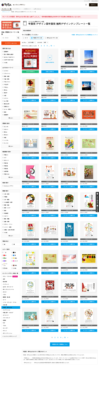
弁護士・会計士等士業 (9, 229)
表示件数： (40, 42)
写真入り (6, 154)
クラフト (6, 98)
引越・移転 (6, 79)
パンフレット (6, 284)
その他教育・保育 (8, 202)
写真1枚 (6, 163)
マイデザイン (16, 9)
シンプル (6, 140)
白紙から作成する (50, 71)
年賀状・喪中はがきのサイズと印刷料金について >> (85, 34)
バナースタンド (6, 317)
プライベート (7, 73)
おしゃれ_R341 (64, 327)
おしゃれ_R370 (64, 126)
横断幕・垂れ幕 (6, 297)
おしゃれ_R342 (44, 327)
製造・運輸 (6, 218)
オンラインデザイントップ (10, 336)
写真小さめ (6, 174)
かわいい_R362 (64, 183)
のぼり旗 (5, 304)
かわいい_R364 (25, 183)
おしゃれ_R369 (83, 126)
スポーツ (6, 216)
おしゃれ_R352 (83, 241)
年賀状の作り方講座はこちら (60, 344)
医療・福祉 (6, 205)
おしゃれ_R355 (44, 241)
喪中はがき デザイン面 (52, 38)
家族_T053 (63, 68)
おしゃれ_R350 (44, 270)
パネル (4, 294)
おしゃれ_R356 (25, 241)
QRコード (6, 160)
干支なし (6, 87)
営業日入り (6, 106)
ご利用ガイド (27, 9)
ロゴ (5, 157)
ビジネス (6, 70)
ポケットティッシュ (7, 333)
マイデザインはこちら (11, 43)
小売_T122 (82, 97)
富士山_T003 (83, 68)
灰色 (5, 268)
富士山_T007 (25, 126)
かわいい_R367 (44, 155)
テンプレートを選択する (69, 71)
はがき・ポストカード (8, 286)
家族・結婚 (6, 76)
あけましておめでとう (9, 57)
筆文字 (5, 92)
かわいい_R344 (83, 298)
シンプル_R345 (64, 298)
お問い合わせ (37, 9)
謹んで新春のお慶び (8, 54)
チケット (5, 330)
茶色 (15, 265)
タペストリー (6, 315)
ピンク (15, 261)
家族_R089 (43, 97)
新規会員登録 (94, 1)
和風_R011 (24, 97)
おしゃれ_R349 (64, 270)
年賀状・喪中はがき (7, 307)
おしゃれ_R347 (25, 298)
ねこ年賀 (6, 101)
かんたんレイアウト (8, 186)
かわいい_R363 (44, 183)
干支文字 (6, 84)
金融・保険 (6, 221)
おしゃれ (6, 126)
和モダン (6, 134)
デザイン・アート (8, 224)
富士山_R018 (64, 97)
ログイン (93, 5)
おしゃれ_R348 (83, 270)
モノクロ (6, 143)
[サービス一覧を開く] (86, 5)
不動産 (5, 196)
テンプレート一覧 (6, 9)
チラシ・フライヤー (10, 276)
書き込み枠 (6, 103)
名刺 (4, 279)
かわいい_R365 (83, 155)
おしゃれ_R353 (64, 241)
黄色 (15, 258)
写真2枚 (6, 165)
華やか (5, 132)
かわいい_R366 (64, 155)
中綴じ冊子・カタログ (8, 312)
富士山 (5, 90)
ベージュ (5, 264)
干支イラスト (7, 81)
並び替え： (24, 42)
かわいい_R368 (25, 155)
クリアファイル (6, 310)
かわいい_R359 (44, 212)
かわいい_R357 (83, 212)
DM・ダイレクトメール (8, 289)
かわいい (6, 129)
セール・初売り (7, 109)
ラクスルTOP (87, 1)
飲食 (5, 210)
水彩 (5, 95)
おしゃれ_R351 (25, 270)
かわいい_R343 (25, 327)
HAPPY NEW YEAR (8, 60)
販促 (5, 112)
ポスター (5, 292)
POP (4, 323)
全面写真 (6, 171)
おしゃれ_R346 (44, 298)
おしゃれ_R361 (83, 183)
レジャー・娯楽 (7, 227)
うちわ (4, 325)
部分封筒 (5, 281)
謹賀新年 (6, 51)
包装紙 (4, 320)
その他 (5, 232)
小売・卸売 (6, 194)
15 (51, 46)
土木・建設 (6, 199)
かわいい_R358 (64, 212)
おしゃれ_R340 (83, 327)
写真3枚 (6, 168)
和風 (5, 137)
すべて (26, 38)
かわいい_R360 (25, 212)
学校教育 (6, 213)
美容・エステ (7, 207)
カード (4, 299)
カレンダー (5, 328)
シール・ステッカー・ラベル (9, 302)
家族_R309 (43, 126)
